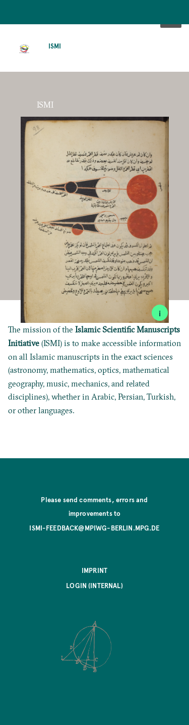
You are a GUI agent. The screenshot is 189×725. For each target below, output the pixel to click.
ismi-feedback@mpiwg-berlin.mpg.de (94, 528)
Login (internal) (94, 585)
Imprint (94, 570)
